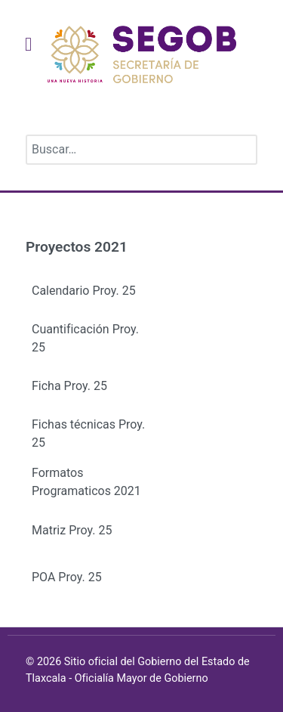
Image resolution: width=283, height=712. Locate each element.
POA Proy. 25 (67, 577)
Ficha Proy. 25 (69, 386)
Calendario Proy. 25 (84, 290)
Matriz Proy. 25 (72, 530)
